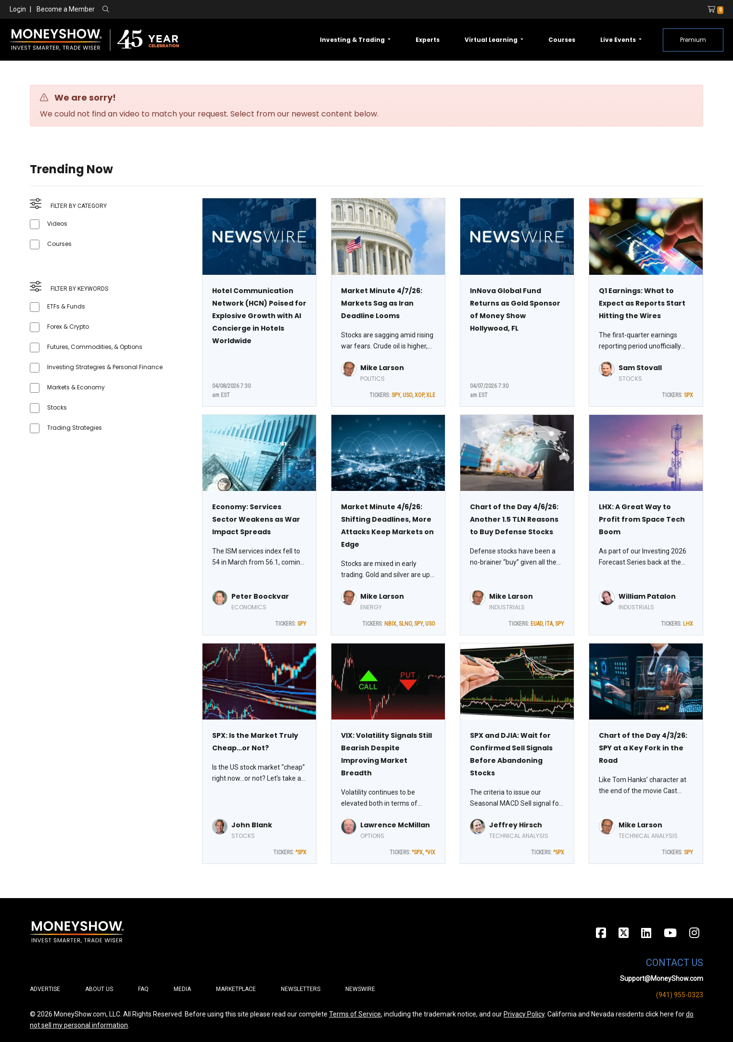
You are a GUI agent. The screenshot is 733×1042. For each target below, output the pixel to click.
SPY (396, 395)
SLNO (405, 623)
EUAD (537, 623)
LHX (688, 623)
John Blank (251, 825)
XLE (430, 395)
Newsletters (300, 989)
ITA (549, 623)
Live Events (618, 40)
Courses (561, 40)
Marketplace (236, 989)
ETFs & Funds (66, 306)
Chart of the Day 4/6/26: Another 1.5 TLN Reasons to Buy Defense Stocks (514, 519)
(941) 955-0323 (679, 995)
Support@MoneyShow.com (661, 978)
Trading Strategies (74, 428)
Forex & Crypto (68, 326)
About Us (99, 989)
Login (18, 9)
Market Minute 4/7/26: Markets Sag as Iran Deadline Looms (381, 303)
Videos (57, 223)
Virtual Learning (492, 40)
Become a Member (66, 9)
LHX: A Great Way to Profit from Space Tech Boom (642, 519)
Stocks (57, 407)
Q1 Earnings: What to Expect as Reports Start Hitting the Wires (642, 303)
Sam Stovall (640, 368)
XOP (419, 395)
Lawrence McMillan (395, 825)
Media (182, 989)
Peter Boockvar (260, 596)
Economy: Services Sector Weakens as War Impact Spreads (256, 519)
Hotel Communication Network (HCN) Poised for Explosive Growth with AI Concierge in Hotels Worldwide (259, 316)
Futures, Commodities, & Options (94, 347)
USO (407, 395)
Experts (428, 40)
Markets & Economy (76, 387)
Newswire (360, 989)
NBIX (390, 623)
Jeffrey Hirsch (515, 825)
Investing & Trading (353, 40)
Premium (693, 40)
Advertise (45, 989)
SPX (688, 395)
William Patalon (647, 596)
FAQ (143, 989)
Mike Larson (382, 368)
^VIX (430, 852)
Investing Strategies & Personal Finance (105, 367)
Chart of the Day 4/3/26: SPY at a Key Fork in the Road (643, 748)
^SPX (300, 852)
